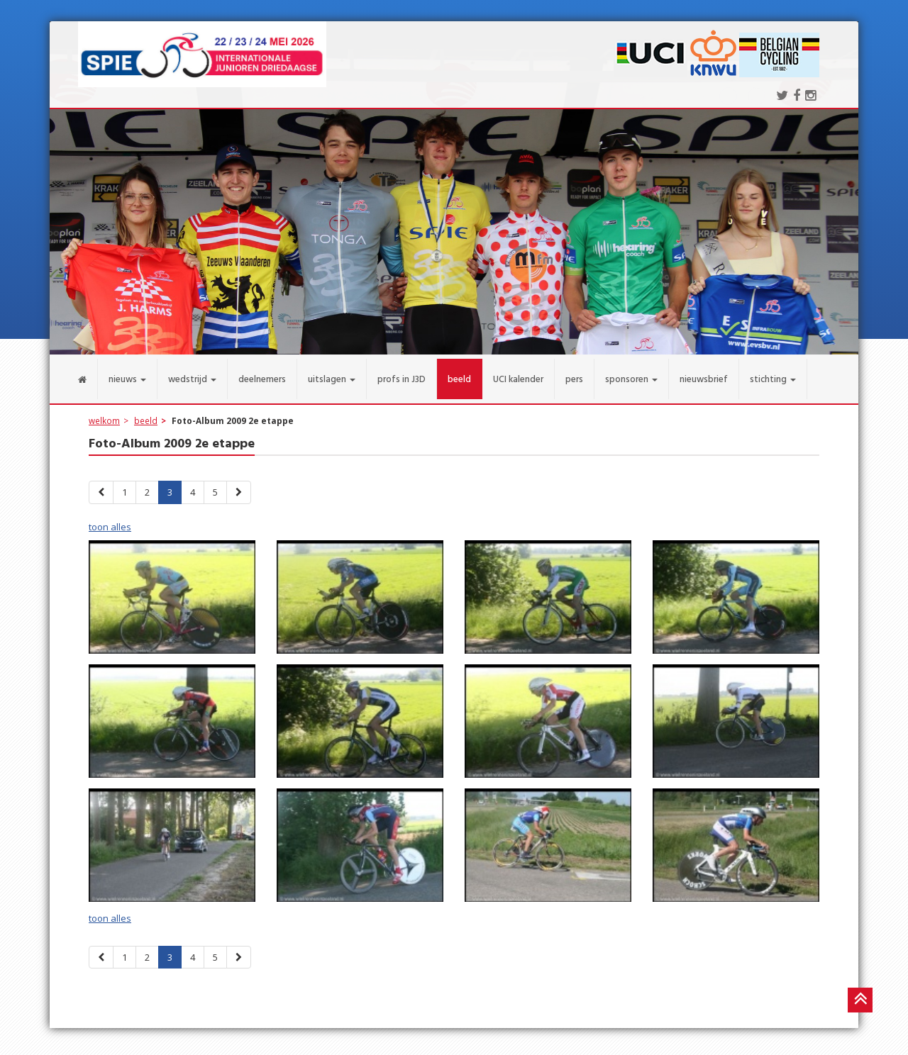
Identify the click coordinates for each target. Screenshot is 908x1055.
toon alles (110, 518)
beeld (145, 412)
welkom (104, 412)
